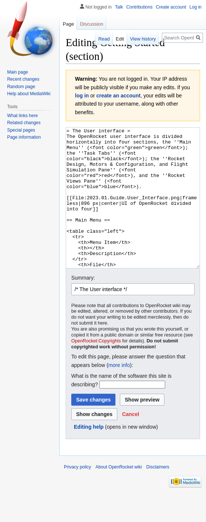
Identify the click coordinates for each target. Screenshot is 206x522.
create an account (119, 96)
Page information (24, 137)
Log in (195, 7)
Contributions (139, 7)
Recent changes (23, 79)
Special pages (21, 130)
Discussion (91, 24)
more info (119, 393)
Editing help (89, 455)
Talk (119, 7)
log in (82, 96)
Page (68, 24)
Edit (120, 39)
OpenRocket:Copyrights (96, 368)
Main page (17, 72)
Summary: (83, 306)
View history (143, 39)
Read (104, 39)
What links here (22, 115)
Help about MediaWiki (28, 93)
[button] (131, 442)
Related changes (23, 122)
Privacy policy (77, 494)
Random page (21, 86)
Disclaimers (157, 494)
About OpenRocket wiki (118, 494)
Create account (171, 7)
